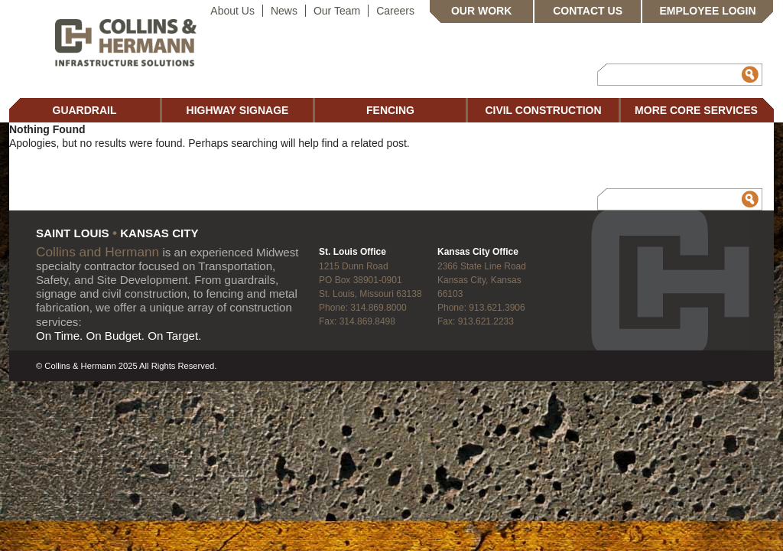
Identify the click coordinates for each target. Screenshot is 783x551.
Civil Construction (543, 110)
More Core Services (696, 110)
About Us (232, 11)
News (284, 11)
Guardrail (85, 110)
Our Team (337, 11)
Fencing (390, 110)
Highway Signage (238, 110)
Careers (395, 11)
